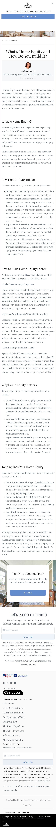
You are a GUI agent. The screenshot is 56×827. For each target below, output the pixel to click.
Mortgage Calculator (13, 739)
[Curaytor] (13, 694)
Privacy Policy (28, 805)
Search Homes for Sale (13, 712)
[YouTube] (15, 683)
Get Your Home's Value (14, 717)
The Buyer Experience (13, 726)
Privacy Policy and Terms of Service (38, 655)
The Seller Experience (13, 730)
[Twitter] (7, 683)
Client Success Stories (13, 707)
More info (41, 818)
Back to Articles (11, 41)
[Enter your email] (30, 630)
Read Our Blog (10, 721)
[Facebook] (4, 683)
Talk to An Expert (11, 735)
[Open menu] (53, 24)
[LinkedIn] (11, 683)
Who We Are (8, 703)
